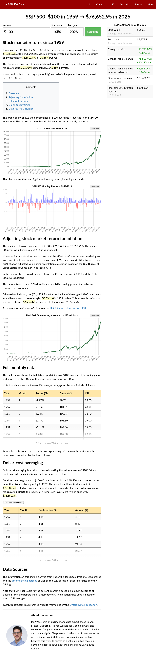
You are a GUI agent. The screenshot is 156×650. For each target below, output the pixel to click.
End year (73, 25)
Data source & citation (21, 108)
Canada (100, 4)
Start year (56, 25)
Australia (124, 4)
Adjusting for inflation (21, 97)
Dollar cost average (19, 104)
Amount (7, 25)
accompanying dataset (24, 580)
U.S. (89, 4)
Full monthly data (18, 100)
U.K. (112, 4)
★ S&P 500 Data (14, 4)
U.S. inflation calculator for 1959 (68, 308)
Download (95, 129)
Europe (138, 4)
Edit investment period (13, 502)
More (150, 4)
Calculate (92, 31)
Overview (14, 93)
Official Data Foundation (83, 604)
